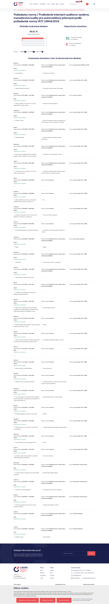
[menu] (94, 4)
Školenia (42, 573)
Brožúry (52, 578)
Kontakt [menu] (62, 4)
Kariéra (52, 570)
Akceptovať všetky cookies (27, 600)
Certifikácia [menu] (42, 4)
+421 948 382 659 (89, 573)
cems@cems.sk (77, 575)
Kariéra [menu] (53, 4)
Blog (51, 573)
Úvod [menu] (31, 4)
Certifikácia (43, 575)
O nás (41, 578)
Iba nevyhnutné (64, 600)
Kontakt (52, 575)
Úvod (15, 9)
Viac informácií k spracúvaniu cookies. (81, 600)
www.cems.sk (76, 578)
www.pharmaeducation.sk (88, 578)
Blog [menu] (57, 4)
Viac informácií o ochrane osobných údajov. (83, 599)
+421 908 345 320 (78, 573)
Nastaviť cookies (47, 600)
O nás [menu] (48, 4)
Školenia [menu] (36, 4)
